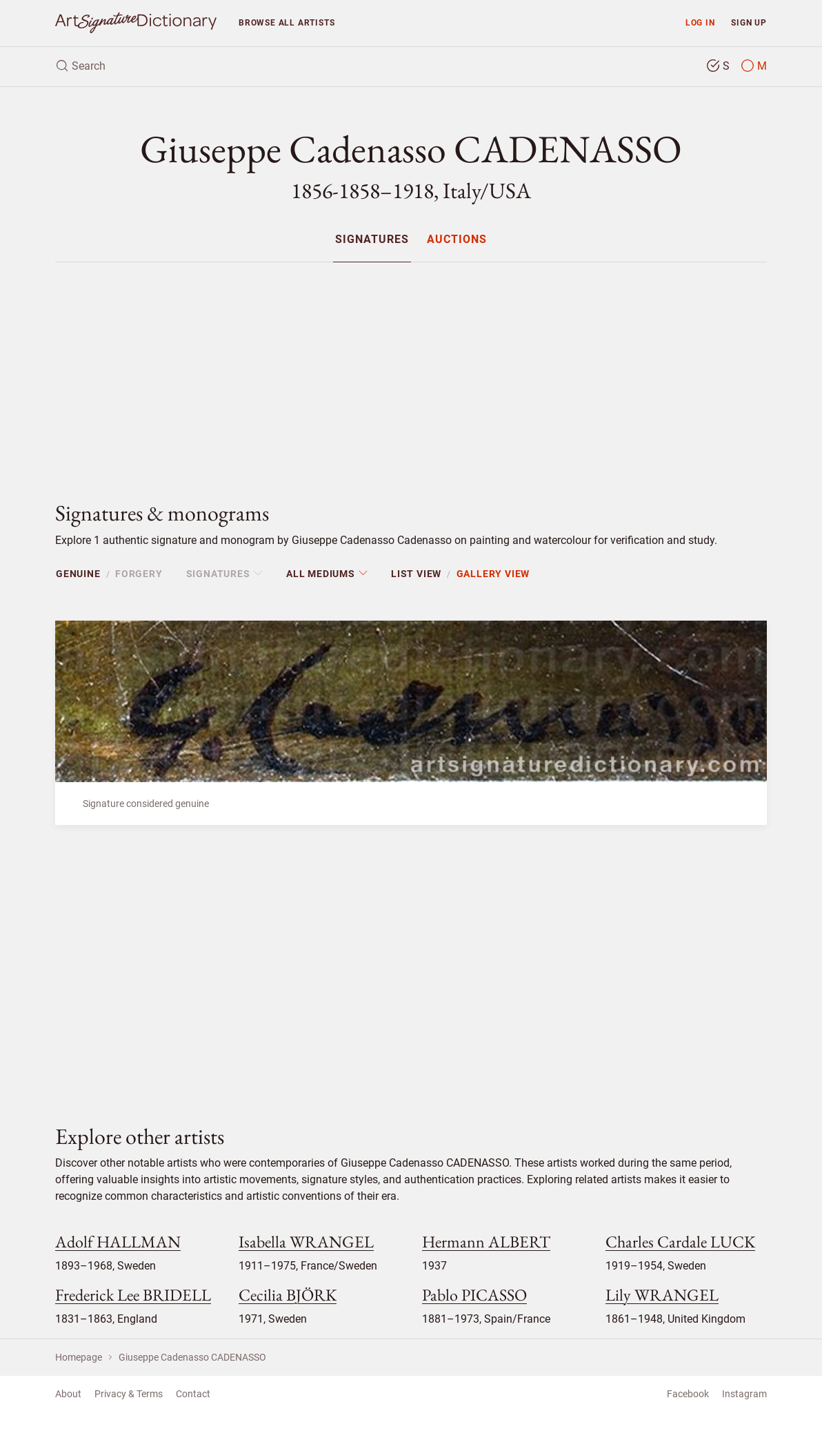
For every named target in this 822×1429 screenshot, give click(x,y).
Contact (193, 1393)
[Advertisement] (411, 370)
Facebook (688, 1393)
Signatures (372, 240)
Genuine (78, 573)
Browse (286, 22)
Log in (700, 22)
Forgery (139, 573)
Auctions (457, 240)
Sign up (749, 22)
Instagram (744, 1393)
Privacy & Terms (128, 1393)
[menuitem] (372, 239)
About (68, 1393)
